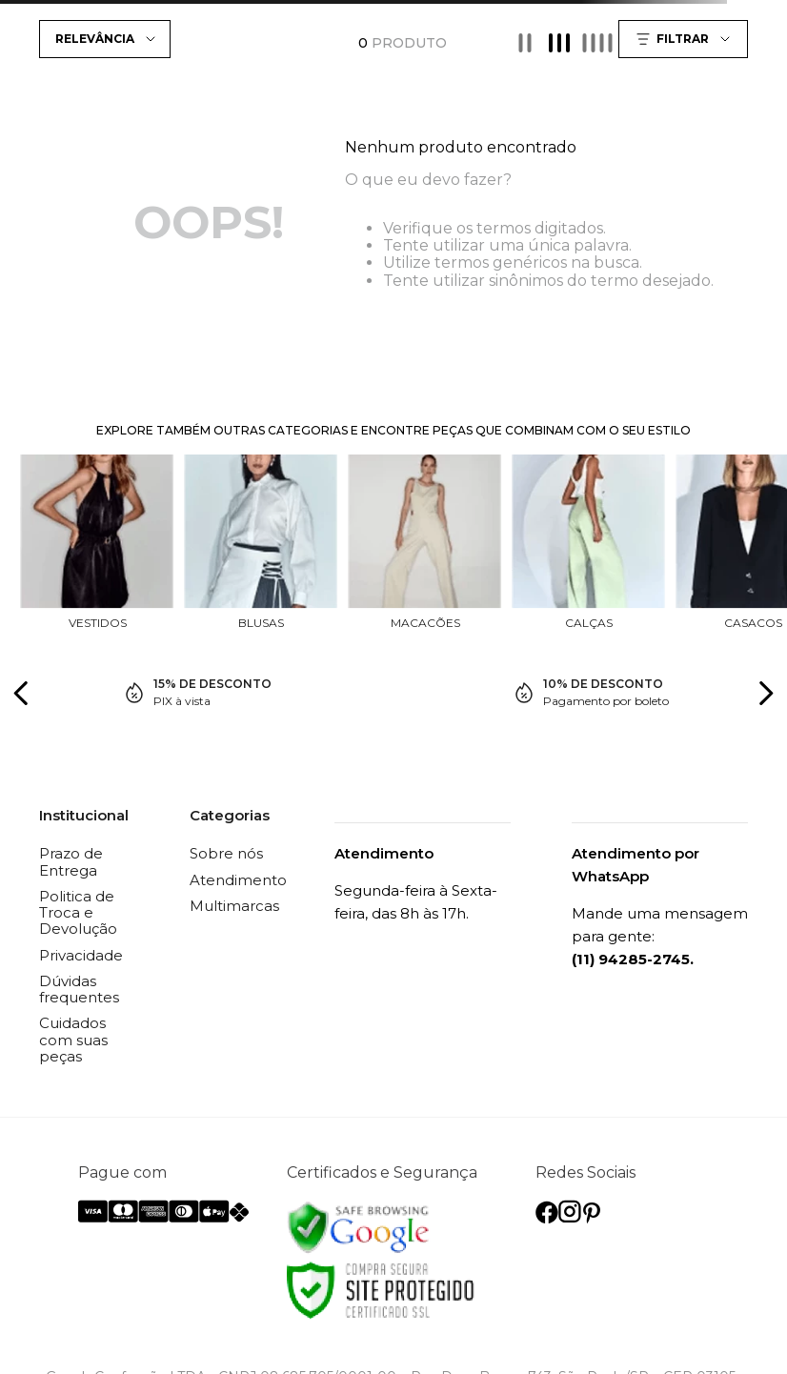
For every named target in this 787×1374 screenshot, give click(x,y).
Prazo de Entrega (71, 861)
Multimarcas (234, 906)
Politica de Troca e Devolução (78, 913)
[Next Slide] (765, 693)
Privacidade (81, 955)
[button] (686, 39)
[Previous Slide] (21, 693)
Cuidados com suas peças (73, 1039)
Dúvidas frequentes (79, 989)
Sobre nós (226, 853)
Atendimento (238, 880)
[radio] (525, 43)
